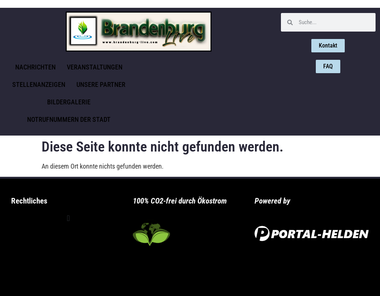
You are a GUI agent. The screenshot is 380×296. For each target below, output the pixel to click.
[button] (68, 218)
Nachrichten (35, 67)
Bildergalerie (69, 102)
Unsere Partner (100, 84)
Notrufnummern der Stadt (69, 119)
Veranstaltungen (94, 67)
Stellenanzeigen (38, 84)
